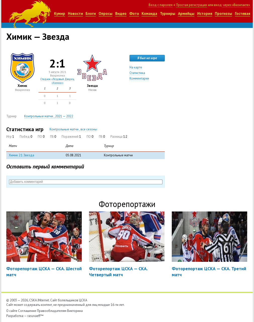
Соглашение (27, 311)
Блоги (91, 13)
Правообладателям (51, 311)
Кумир (59, 13)
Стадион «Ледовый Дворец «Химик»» (57, 80)
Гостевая (242, 13)
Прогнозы (223, 13)
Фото (134, 13)
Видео (120, 13)
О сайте (11, 311)
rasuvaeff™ (35, 316)
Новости (75, 13)
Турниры (167, 13)
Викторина (75, 311)
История (204, 13)
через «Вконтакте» (236, 5)
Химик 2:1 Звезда (21, 155)
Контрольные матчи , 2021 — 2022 (48, 116)
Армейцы (186, 13)
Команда (149, 13)
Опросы (105, 13)
